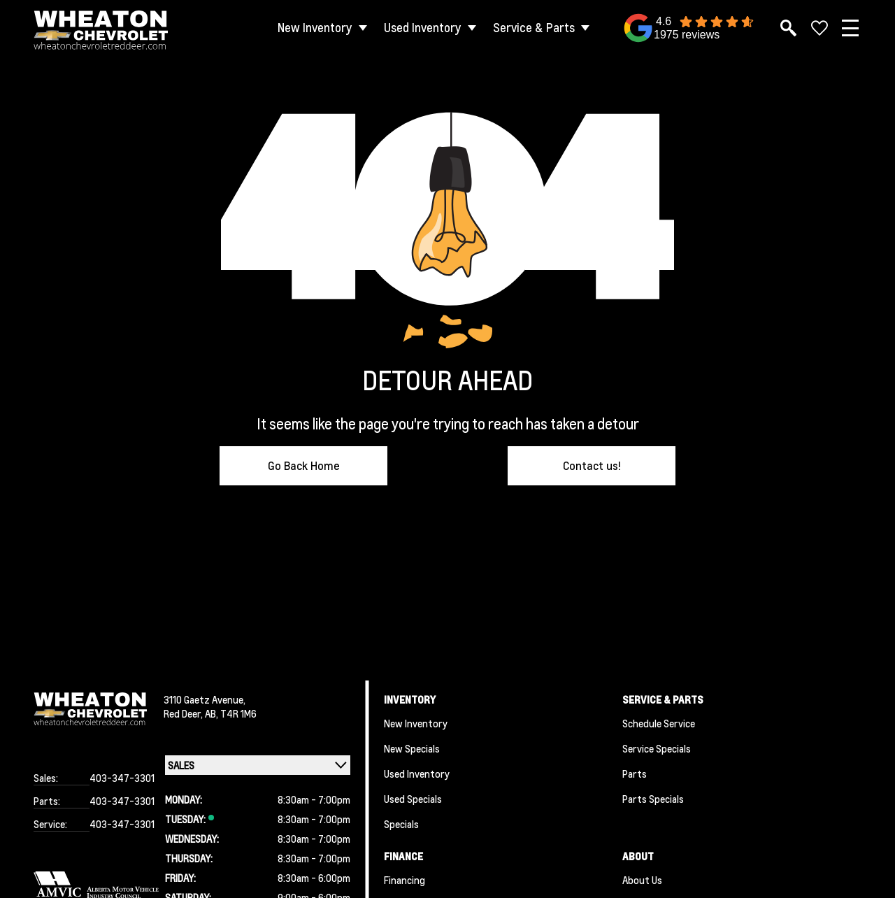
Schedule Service (658, 723)
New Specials (412, 748)
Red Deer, (184, 713)
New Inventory (315, 27)
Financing (404, 880)
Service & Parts (534, 27)
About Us (642, 880)
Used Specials (413, 798)
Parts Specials (653, 798)
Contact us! (592, 465)
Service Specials (656, 748)
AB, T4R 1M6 (231, 713)
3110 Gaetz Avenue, (204, 699)
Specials (401, 824)
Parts (634, 773)
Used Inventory (422, 27)
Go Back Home (304, 465)
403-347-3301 (122, 777)
